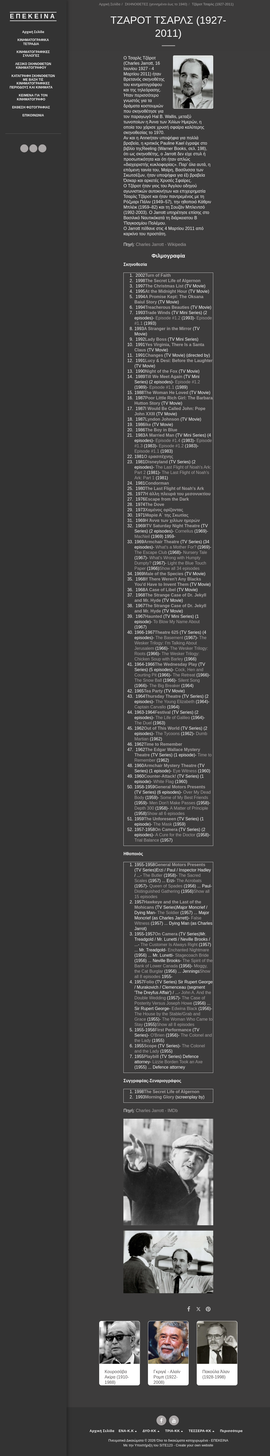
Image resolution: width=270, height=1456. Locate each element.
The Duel (143, 723)
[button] (33, 41)
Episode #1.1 (161, 387)
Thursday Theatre (163, 696)
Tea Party (153, 691)
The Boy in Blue (161, 430)
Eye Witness (185, 771)
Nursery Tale (195, 552)
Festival (163, 712)
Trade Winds (157, 312)
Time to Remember (163, 744)
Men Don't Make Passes (172, 803)
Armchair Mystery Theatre (170, 765)
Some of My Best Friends (184, 797)
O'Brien (158, 1035)
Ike (148, 424)
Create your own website (194, 1445)
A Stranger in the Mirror (168, 328)
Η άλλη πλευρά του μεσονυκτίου (178, 494)
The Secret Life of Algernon (172, 280)
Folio (149, 982)
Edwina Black (184, 1008)
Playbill (151, 1056)
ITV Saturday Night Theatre (172, 526)
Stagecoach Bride (192, 955)
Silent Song (189, 680)
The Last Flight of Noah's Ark (174, 488)
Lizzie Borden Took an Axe (177, 1062)
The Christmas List (164, 286)
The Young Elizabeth (175, 701)
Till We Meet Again (163, 376)
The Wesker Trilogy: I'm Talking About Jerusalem (170, 643)
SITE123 (166, 1445)
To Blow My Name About (176, 621)
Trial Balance (146, 840)
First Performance (173, 1030)
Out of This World (162, 728)
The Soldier (168, 912)
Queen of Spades (166, 886)
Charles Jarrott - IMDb (157, 1110)
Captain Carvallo (150, 707)
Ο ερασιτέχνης (158, 456)
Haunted (153, 616)
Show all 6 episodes (165, 813)
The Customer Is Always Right (169, 944)
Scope (150, 1046)
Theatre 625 (167, 632)
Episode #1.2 (167, 318)
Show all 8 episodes (175, 1024)
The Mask (162, 824)
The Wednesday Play (176, 664)
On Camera (166, 829)
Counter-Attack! (160, 776)
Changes (154, 355)
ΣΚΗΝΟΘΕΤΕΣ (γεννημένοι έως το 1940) (156, 4)
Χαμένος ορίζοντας (164, 510)
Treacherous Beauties (167, 307)
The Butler (153, 875)
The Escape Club (150, 552)
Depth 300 (144, 808)
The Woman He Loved (166, 392)
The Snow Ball (148, 680)
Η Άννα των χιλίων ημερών (172, 520)
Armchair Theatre (161, 542)
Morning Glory (159, 1097)
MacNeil (142, 536)
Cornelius (184, 531)
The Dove (154, 504)
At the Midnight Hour (166, 291)
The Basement (169, 637)
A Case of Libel (160, 589)
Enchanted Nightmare (188, 950)
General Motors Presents (180, 787)
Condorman (157, 483)
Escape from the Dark (167, 499)
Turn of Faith (158, 275)
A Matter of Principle (189, 808)
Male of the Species (164, 573)
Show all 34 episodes (179, 568)
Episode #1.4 (167, 440)
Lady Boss (156, 339)
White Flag (163, 781)
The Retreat (184, 675)
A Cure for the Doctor (175, 835)
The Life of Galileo (172, 717)
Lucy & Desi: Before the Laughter (178, 360)
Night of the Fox (161, 371)
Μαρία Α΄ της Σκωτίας (166, 515)
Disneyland (156, 462)
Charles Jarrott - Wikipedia (161, 244)
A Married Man (159, 435)
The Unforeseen (160, 819)
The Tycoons (167, 733)
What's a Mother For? (175, 547)
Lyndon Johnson (162, 419)
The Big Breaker (164, 685)
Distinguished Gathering (157, 891)
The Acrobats (189, 880)
